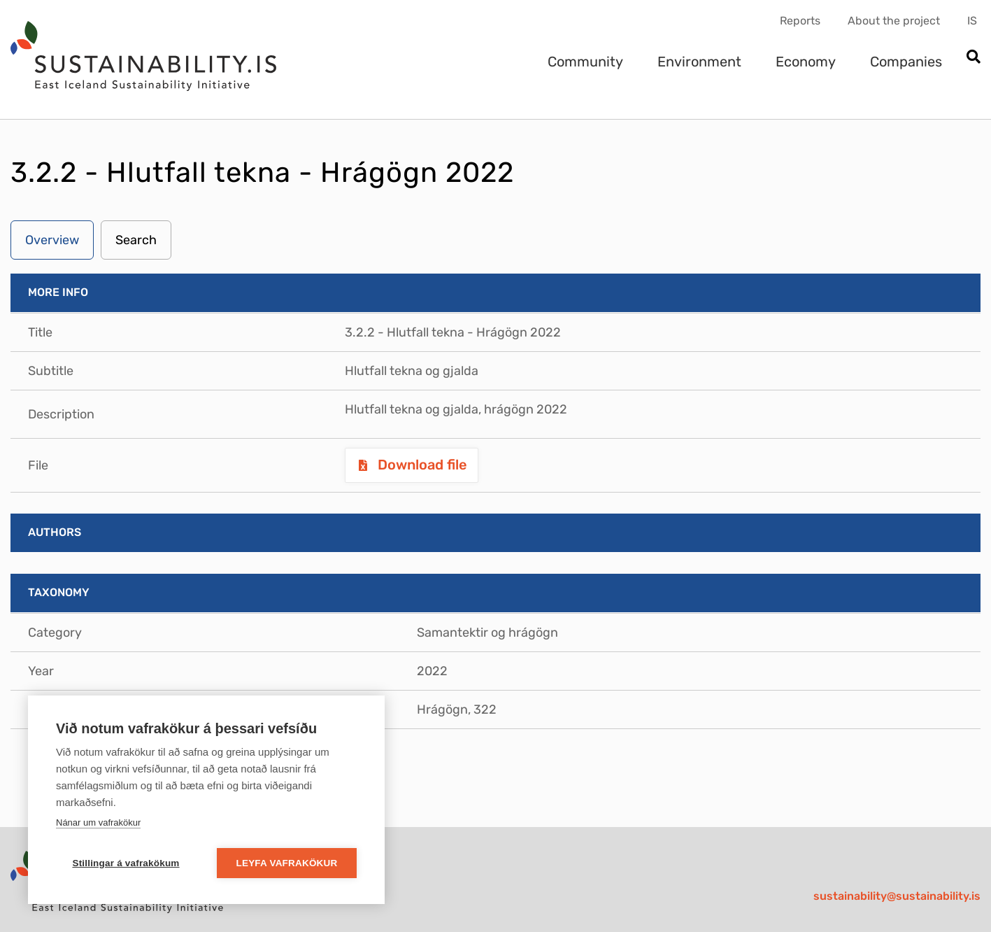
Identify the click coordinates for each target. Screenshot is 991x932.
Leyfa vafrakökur (287, 863)
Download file (420, 464)
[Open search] (973, 57)
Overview (52, 240)
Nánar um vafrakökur (98, 822)
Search (136, 240)
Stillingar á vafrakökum (125, 863)
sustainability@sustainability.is (897, 896)
